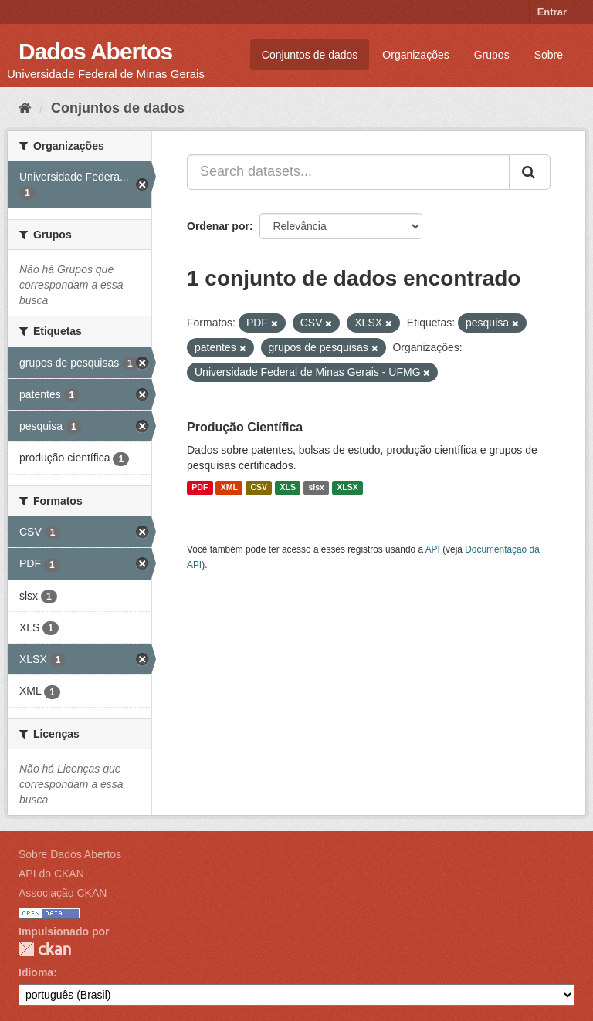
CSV (258, 487)
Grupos (492, 55)
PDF (199, 487)
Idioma (36, 972)
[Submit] (530, 172)
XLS (288, 487)
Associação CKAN (63, 893)
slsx (316, 487)
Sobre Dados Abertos (70, 854)
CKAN (45, 949)
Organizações (415, 55)
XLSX (347, 487)
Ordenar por (218, 226)
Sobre (548, 55)
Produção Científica (245, 427)
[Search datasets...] (348, 172)
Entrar (552, 12)
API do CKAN (51, 873)
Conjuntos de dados (310, 55)
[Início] (25, 108)
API (432, 549)
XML (229, 487)
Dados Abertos (95, 51)
